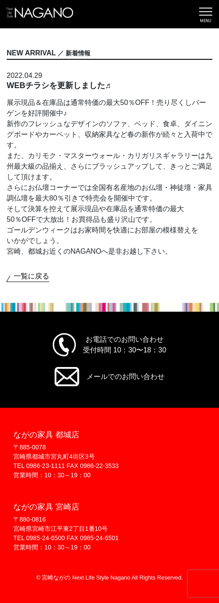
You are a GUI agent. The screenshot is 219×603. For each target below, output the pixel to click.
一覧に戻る (31, 276)
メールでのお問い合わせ (125, 376)
